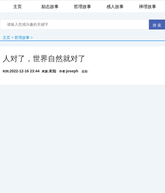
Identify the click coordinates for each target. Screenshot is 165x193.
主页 (6, 37)
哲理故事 (22, 37)
